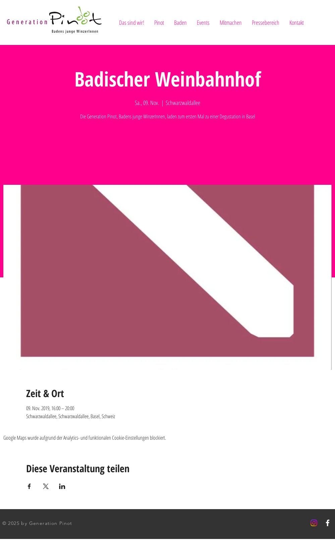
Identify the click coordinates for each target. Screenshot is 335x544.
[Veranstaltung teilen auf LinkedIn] (62, 486)
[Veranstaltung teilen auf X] (46, 486)
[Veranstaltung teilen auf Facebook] (29, 486)
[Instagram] (314, 523)
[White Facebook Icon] (327, 523)
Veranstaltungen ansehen (167, 153)
